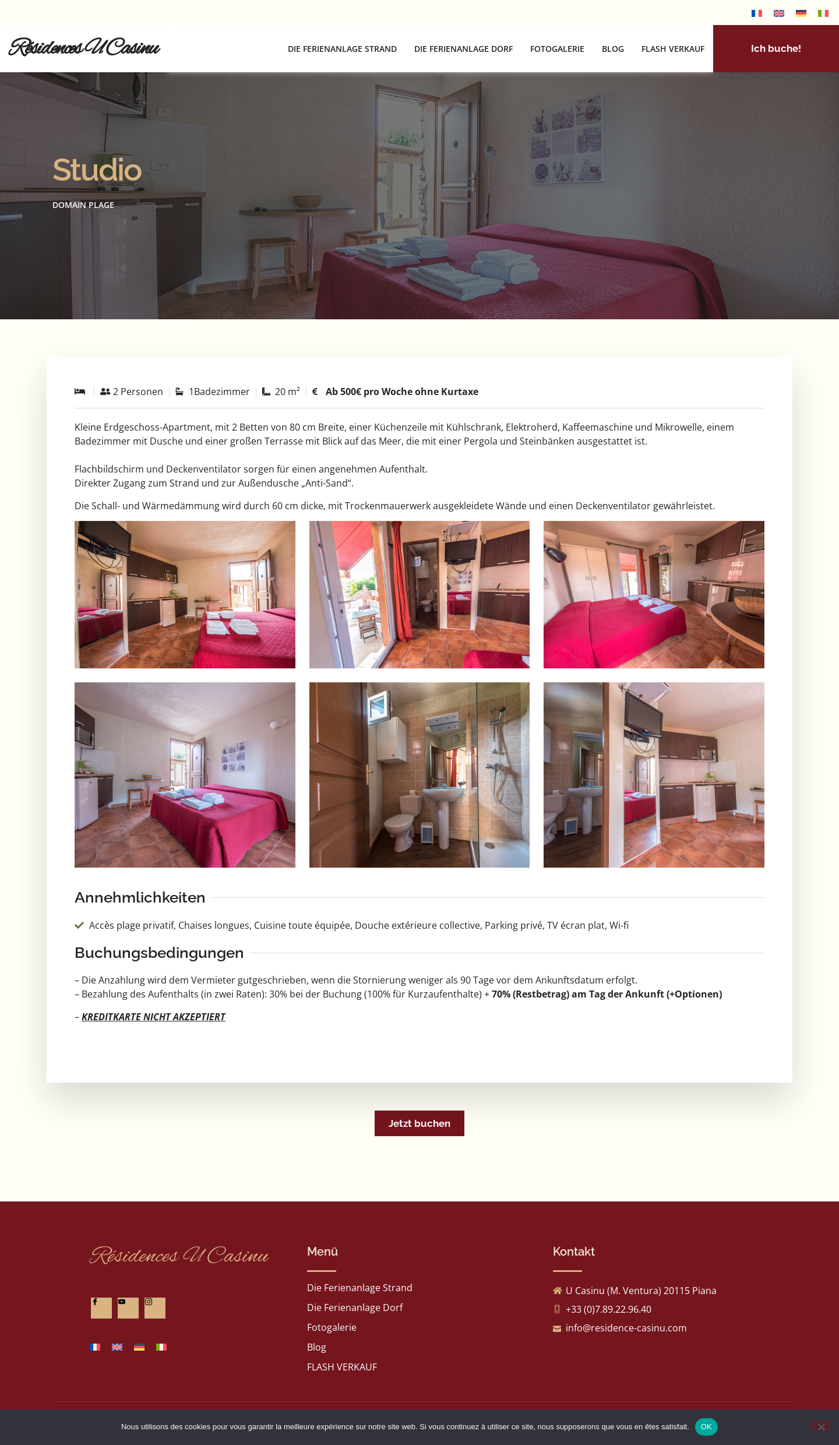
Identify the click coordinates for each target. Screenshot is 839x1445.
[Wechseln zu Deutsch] (801, 12)
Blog (613, 45)
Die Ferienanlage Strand (342, 45)
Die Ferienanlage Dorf (463, 45)
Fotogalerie (557, 45)
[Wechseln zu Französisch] (757, 12)
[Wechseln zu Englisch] (779, 12)
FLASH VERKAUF (672, 45)
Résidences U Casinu (83, 45)
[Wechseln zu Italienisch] (823, 12)
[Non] (821, 1425)
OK (706, 1426)
